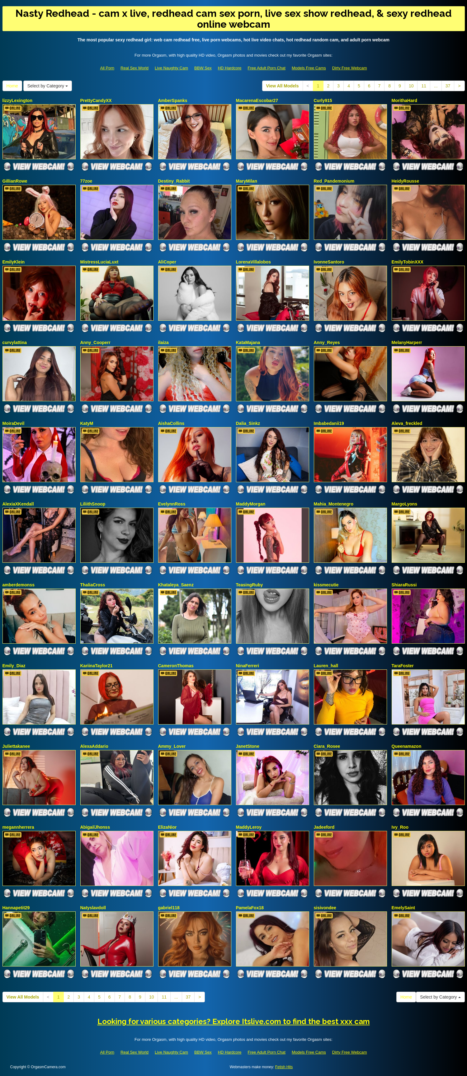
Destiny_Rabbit (174, 181)
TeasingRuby (249, 584)
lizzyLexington (17, 100)
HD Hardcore (230, 68)
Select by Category (47, 85)
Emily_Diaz (14, 665)
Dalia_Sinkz (248, 423)
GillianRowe (14, 181)
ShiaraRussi (404, 584)
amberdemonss (18, 584)
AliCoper (167, 261)
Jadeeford (324, 827)
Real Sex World (134, 68)
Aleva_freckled (407, 423)
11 (423, 85)
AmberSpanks (172, 100)
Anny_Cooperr (95, 342)
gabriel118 (169, 907)
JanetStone (247, 746)
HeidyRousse (405, 181)
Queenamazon (407, 746)
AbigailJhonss (95, 827)
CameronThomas (176, 665)
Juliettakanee (16, 746)
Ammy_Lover (172, 746)
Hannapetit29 (16, 907)
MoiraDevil (13, 423)
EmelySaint (403, 907)
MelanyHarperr (407, 342)
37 (448, 85)
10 (411, 85)
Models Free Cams (309, 68)
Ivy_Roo (400, 827)
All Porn (107, 68)
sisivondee (325, 907)
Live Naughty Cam (171, 68)
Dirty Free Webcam (349, 68)
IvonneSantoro (329, 261)
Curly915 (323, 100)
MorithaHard (404, 100)
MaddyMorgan (251, 503)
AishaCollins (171, 423)
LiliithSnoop (93, 503)
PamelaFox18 (250, 907)
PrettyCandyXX (96, 100)
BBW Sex (203, 68)
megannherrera (18, 827)
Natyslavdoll (93, 907)
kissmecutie (326, 584)
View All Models (282, 85)
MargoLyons (404, 503)
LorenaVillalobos (253, 261)
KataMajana (248, 342)
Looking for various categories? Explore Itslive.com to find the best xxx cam (233, 1021)
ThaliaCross (92, 584)
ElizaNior (167, 827)
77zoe (86, 181)
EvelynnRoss (172, 503)
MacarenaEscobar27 (257, 100)
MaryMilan (246, 181)
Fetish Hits (284, 1067)
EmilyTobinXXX (407, 261)
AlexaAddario (94, 746)
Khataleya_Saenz (176, 584)
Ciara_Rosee (327, 746)
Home (12, 85)
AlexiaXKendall (18, 503)
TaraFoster (403, 665)
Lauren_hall (326, 665)
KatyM (86, 423)
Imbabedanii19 (329, 423)
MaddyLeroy (249, 827)
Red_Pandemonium (334, 181)
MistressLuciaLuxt (99, 261)
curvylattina (14, 342)
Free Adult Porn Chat (266, 68)
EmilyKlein (13, 261)
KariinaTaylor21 (96, 665)
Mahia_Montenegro (334, 503)
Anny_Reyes (327, 342)
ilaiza (163, 342)
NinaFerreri (247, 665)
